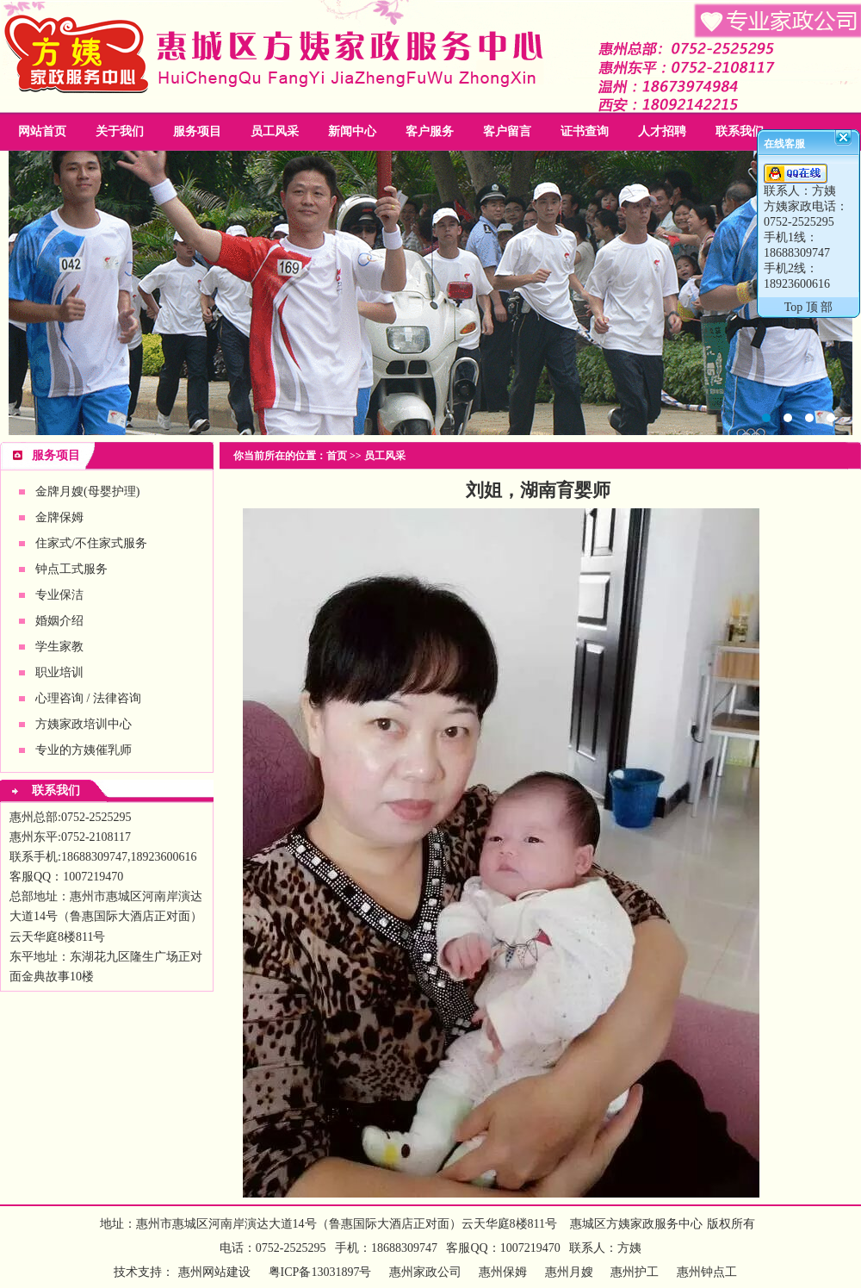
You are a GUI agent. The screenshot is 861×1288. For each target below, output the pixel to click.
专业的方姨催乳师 (83, 750)
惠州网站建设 (214, 1272)
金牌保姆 (59, 517)
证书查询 (585, 131)
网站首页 (42, 131)
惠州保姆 (503, 1272)
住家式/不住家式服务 (91, 543)
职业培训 (59, 672)
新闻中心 (352, 131)
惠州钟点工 (707, 1272)
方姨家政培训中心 (83, 724)
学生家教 (59, 646)
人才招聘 (662, 131)
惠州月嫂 (569, 1272)
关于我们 (120, 131)
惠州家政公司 (430, 293)
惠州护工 (634, 1272)
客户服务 (430, 131)
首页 (336, 456)
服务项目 (197, 131)
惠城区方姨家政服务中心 (636, 1223)
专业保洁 (59, 594)
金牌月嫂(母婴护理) (87, 491)
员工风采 (275, 131)
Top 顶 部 (808, 307)
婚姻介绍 (59, 620)
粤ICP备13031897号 (318, 1272)
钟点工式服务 (71, 569)
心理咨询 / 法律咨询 (88, 698)
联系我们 (739, 131)
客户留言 (507, 131)
